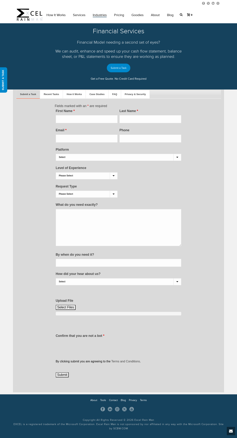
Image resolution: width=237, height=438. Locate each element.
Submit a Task (118, 68)
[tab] (28, 94)
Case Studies (97, 94)
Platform (62, 149)
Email (61, 130)
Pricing (119, 15)
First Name (65, 111)
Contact (113, 400)
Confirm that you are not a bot (80, 336)
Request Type (66, 186)
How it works (56, 15)
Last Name (128, 111)
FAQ (114, 94)
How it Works (74, 94)
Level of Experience (71, 168)
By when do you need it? (75, 254)
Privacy (133, 400)
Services (79, 15)
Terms (143, 400)
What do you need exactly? (77, 205)
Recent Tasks (51, 94)
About (155, 15)
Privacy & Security (135, 94)
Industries (100, 15)
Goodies (137, 15)
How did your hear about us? (78, 274)
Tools (103, 400)
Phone (124, 130)
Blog (170, 15)
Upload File (64, 300)
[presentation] (84, 347)
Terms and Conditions (125, 361)
